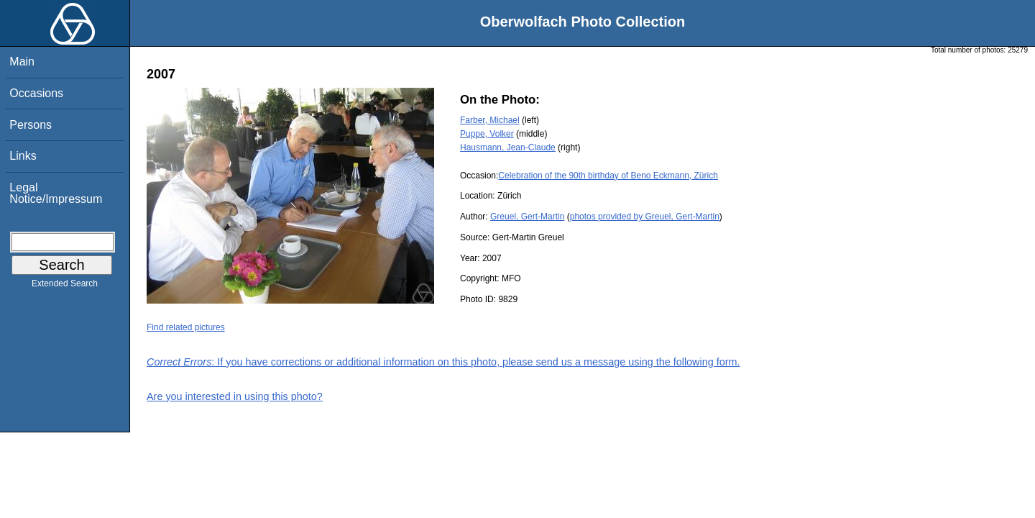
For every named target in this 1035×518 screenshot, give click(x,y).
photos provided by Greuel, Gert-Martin (644, 217)
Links (22, 156)
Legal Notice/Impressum (55, 193)
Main (21, 61)
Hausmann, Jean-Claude (508, 147)
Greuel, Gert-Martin (527, 217)
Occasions (36, 93)
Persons (30, 125)
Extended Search (65, 286)
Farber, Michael (490, 120)
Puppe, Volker (487, 134)
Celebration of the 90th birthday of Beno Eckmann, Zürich (608, 176)
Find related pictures (186, 327)
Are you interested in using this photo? (235, 396)
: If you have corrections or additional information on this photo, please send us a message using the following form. (443, 362)
